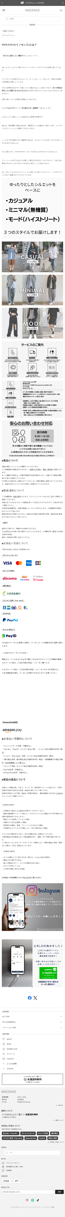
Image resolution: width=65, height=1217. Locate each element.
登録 (59, 1192)
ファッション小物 (8, 1028)
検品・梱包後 (48, 469)
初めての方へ (9, 31)
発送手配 (16, 497)
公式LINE (59, 793)
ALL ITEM (5, 1016)
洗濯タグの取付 (35, 469)
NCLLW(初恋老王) (9, 1022)
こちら (27, 878)
